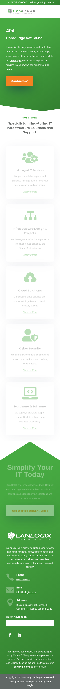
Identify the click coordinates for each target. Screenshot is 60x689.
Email (19, 587)
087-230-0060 (23, 579)
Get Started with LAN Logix (30, 511)
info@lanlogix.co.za (26, 592)
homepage (15, 60)
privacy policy (21, 666)
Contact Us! (19, 81)
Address (21, 600)
